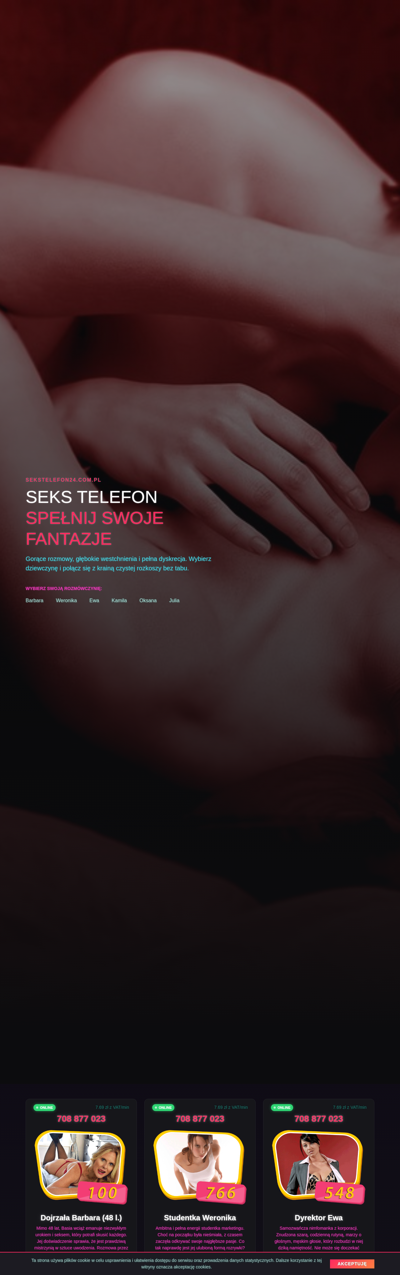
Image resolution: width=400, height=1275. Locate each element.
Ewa (94, 600)
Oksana (148, 600)
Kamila (119, 600)
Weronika (66, 600)
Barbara (34, 600)
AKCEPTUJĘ (352, 1263)
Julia (174, 600)
